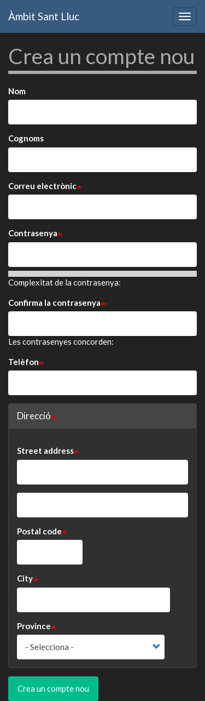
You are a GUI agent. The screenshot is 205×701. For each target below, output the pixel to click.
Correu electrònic (42, 186)
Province (34, 626)
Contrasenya (32, 233)
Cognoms (26, 138)
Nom (17, 91)
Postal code (39, 531)
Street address (45, 450)
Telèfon (23, 362)
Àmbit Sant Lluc (43, 16)
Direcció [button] (34, 415)
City (25, 578)
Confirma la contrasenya (54, 302)
